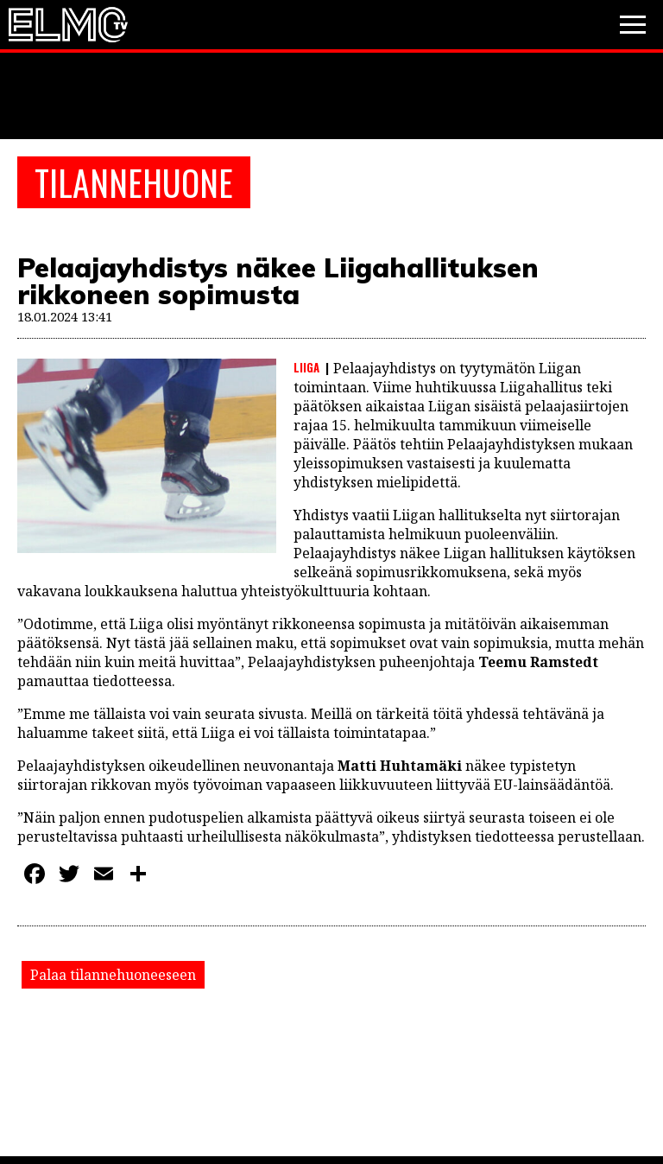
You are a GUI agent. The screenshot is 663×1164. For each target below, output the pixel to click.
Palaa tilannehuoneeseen (113, 974)
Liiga (306, 367)
